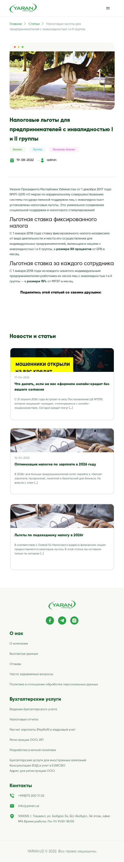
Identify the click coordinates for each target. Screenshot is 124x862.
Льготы (37, 149)
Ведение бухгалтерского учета (33, 709)
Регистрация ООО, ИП (27, 740)
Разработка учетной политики (33, 750)
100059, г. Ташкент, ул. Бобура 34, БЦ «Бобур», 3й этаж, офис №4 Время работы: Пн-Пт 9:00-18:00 (64, 819)
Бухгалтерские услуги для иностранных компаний (48, 760)
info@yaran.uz (28, 806)
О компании (19, 643)
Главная (16, 24)
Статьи (34, 24)
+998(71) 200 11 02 (31, 796)
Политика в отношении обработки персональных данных (54, 684)
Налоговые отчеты (24, 719)
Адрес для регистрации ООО (32, 771)
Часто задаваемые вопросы (31, 674)
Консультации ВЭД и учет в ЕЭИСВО (37, 765)
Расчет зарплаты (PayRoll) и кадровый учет (42, 729)
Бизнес (17, 149)
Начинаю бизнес (64, 149)
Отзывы (15, 664)
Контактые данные (24, 654)
